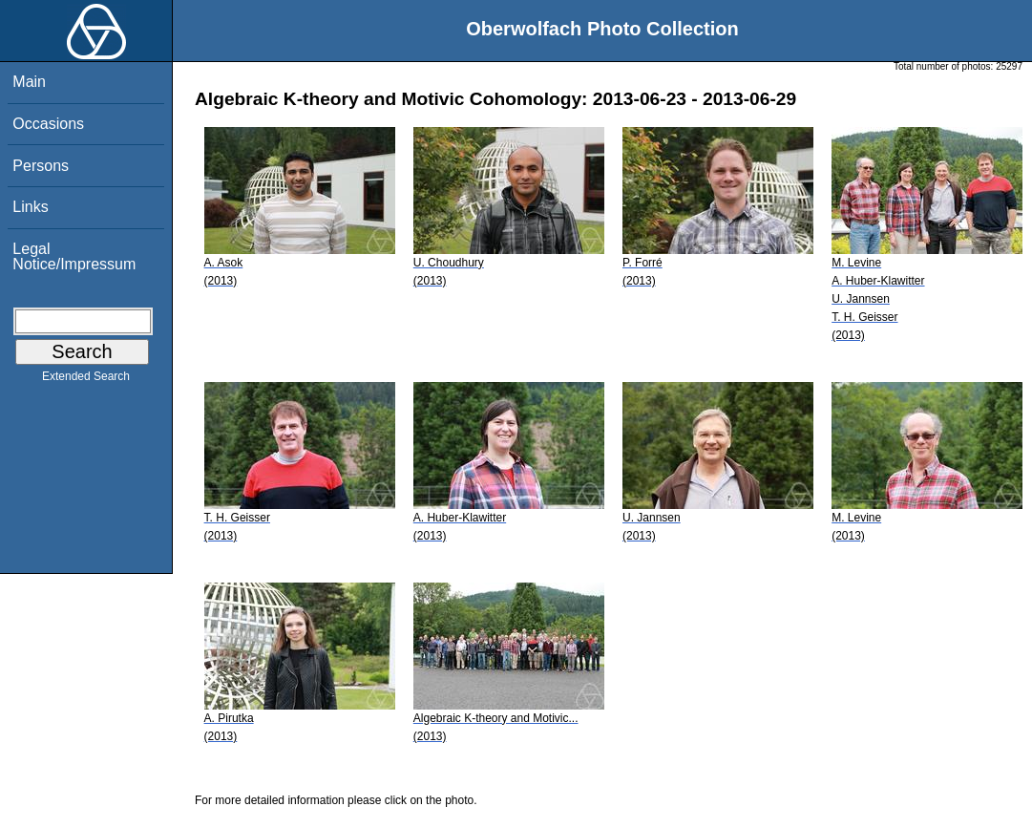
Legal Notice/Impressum (74, 256)
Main (29, 82)
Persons (40, 166)
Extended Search (86, 380)
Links (30, 207)
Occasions (48, 124)
